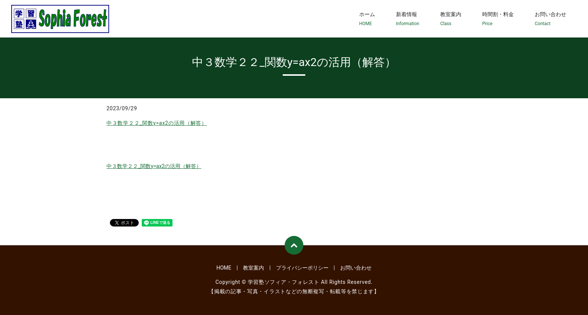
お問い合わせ (550, 19)
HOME (223, 268)
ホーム (367, 19)
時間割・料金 (498, 19)
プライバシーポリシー (302, 268)
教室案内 (450, 19)
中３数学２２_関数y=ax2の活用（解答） (156, 123)
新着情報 (407, 19)
